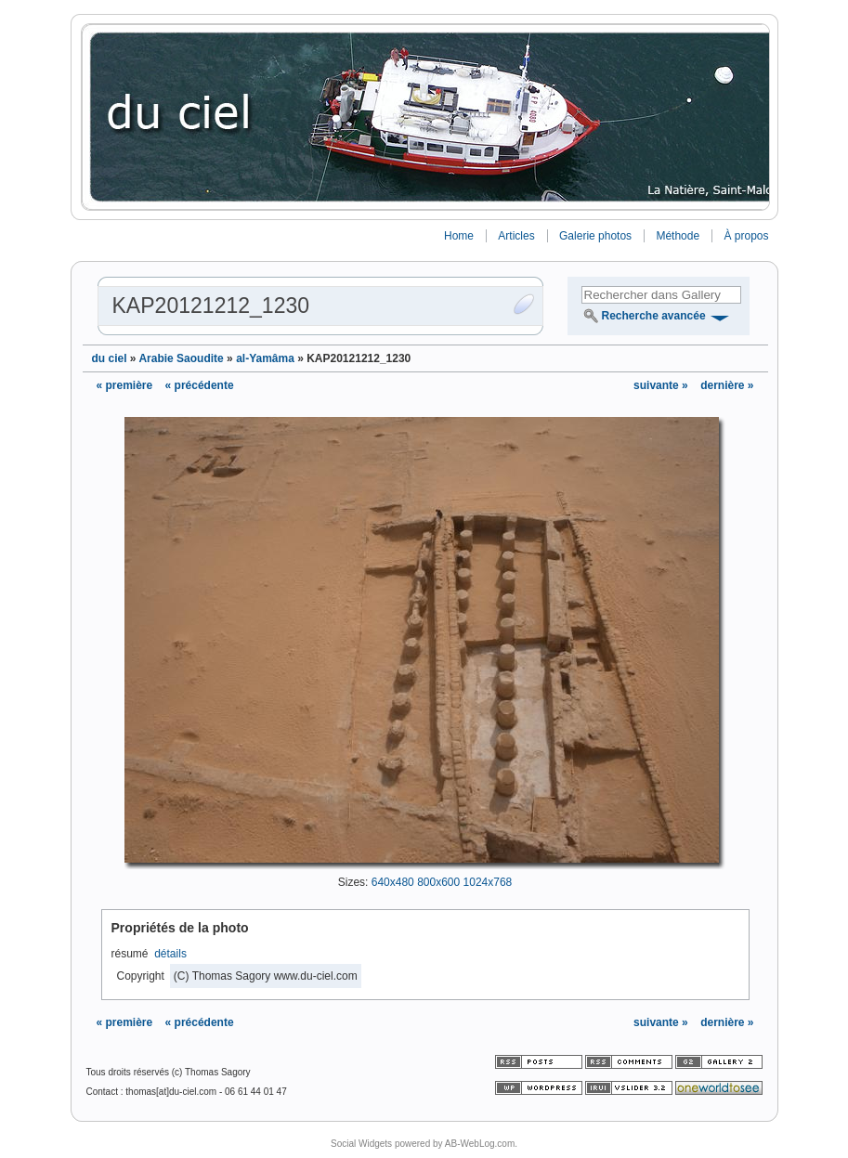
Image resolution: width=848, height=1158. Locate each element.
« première (125, 385)
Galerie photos (595, 235)
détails (170, 953)
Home (459, 235)
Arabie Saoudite (180, 358)
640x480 (393, 882)
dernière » (726, 385)
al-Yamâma (265, 358)
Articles (516, 235)
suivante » (662, 385)
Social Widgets (361, 1143)
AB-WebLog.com (480, 1143)
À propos (746, 235)
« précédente (199, 385)
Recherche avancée (654, 315)
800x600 (438, 882)
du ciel (109, 358)
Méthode (677, 235)
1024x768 (488, 882)
